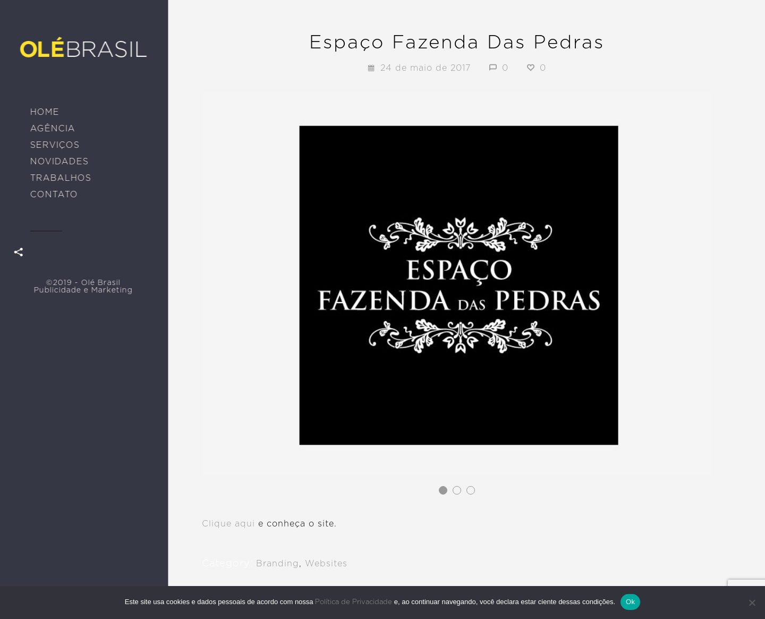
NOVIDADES (59, 161)
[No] (751, 602)
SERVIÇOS (54, 145)
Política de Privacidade (353, 602)
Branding (277, 563)
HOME (44, 112)
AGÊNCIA (52, 128)
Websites (326, 563)
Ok (630, 602)
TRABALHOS (60, 178)
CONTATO (54, 194)
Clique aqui (228, 524)
